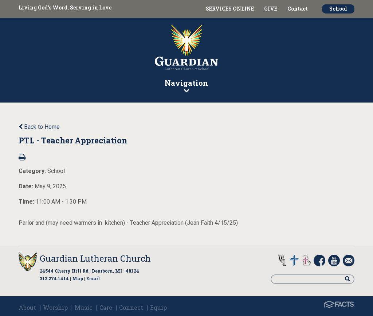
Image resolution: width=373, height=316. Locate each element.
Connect (131, 307)
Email (93, 278)
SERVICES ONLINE (230, 8)
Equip (158, 307)
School (338, 8)
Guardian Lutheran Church (95, 258)
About (27, 307)
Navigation (186, 85)
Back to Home (39, 126)
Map (77, 278)
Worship (55, 307)
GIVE (270, 8)
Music (84, 307)
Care (105, 307)
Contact (297, 8)
